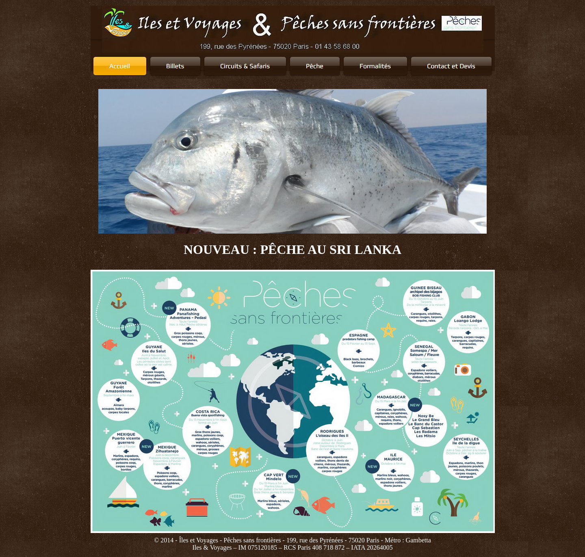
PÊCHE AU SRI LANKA (330, 249)
